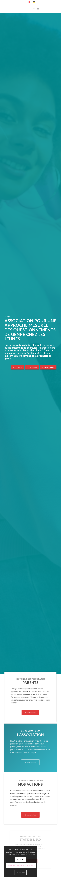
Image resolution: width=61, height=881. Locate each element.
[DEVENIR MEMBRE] (48, 367)
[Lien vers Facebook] (51, 8)
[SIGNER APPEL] (32, 367)
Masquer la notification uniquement (21, 866)
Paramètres (20, 872)
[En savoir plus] (30, 712)
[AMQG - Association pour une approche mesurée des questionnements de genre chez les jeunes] (25, 8)
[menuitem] (32, 8)
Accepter (20, 859)
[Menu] (38, 8)
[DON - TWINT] (17, 367)
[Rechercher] (32, 8)
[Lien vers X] (54, 8)
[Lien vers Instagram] (47, 8)
